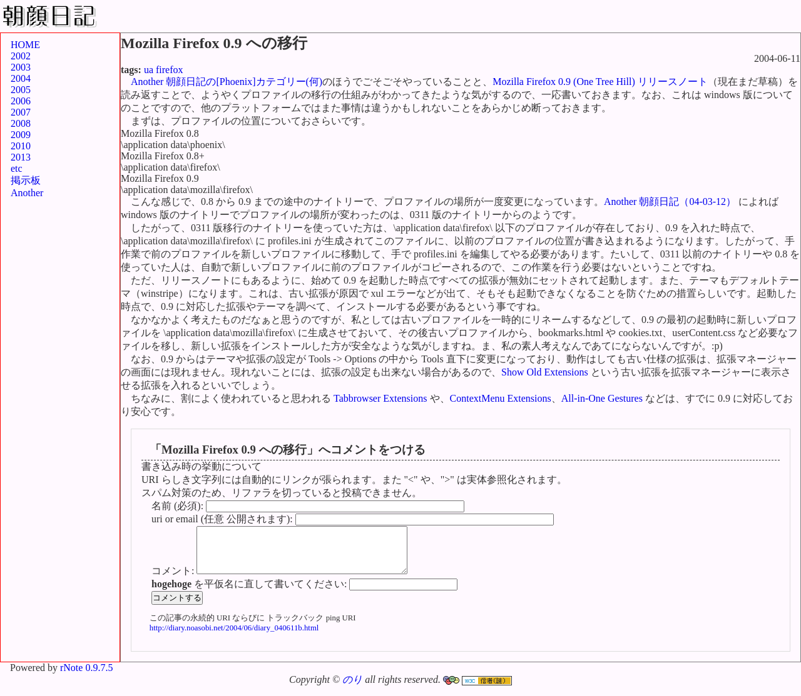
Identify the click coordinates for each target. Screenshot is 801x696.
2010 (21, 146)
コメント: (173, 580)
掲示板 (26, 180)
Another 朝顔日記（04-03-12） (670, 201)
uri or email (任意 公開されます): (223, 519)
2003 (21, 67)
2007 (21, 112)
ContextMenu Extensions (500, 398)
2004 (21, 78)
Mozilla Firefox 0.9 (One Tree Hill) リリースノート (600, 81)
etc (17, 168)
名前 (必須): (178, 505)
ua (148, 69)
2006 (21, 101)
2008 (21, 123)
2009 (21, 134)
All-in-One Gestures (602, 398)
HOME (25, 44)
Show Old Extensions (544, 372)
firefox (169, 69)
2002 (21, 56)
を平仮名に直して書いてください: (250, 593)
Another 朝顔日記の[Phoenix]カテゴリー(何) (226, 81)
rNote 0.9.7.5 (86, 677)
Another (27, 192)
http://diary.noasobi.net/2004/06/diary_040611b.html (234, 637)
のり (352, 689)
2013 (21, 157)
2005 (21, 89)
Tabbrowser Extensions (380, 398)
